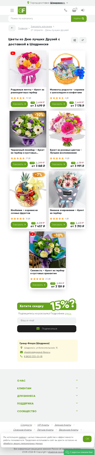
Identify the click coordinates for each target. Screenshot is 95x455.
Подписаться (46, 328)
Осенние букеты (22, 430)
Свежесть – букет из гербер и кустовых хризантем (47, 272)
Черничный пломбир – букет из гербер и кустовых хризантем (27, 152)
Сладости (26, 425)
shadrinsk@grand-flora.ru (37, 352)
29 (28, 158)
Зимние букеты (62, 425)
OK (87, 439)
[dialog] (66, 10)
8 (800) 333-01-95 (33, 356)
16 (67, 158)
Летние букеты (45, 430)
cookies (22, 437)
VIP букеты (43, 425)
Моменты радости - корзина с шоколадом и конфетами (67, 91)
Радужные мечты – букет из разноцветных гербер (27, 91)
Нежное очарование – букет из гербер (67, 211)
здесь (68, 313)
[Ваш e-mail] (46, 320)
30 (28, 98)
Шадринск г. (59, 3)
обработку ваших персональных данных (23, 443)
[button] (79, 452)
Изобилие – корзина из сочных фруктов (24, 211)
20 (47, 279)
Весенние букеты (68, 430)
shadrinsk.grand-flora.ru (60, 452)
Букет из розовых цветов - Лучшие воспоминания (66, 151)
